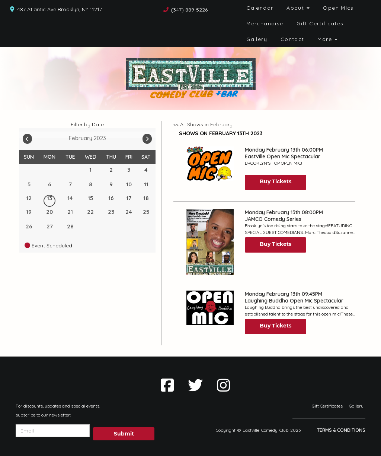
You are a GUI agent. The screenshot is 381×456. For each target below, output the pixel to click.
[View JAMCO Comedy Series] (209, 242)
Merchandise (264, 23)
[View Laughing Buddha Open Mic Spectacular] (209, 308)
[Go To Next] (147, 137)
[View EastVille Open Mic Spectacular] (209, 163)
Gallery (256, 39)
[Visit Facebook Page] (167, 385)
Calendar (259, 7)
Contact (292, 39)
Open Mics (338, 7)
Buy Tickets (275, 181)
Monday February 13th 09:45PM (283, 294)
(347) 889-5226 (189, 9)
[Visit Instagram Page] (223, 385)
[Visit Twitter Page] (195, 385)
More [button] (327, 39)
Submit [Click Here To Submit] (124, 433)
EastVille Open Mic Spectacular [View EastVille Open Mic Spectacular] (282, 156)
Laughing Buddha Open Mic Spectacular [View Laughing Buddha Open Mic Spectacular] (294, 300)
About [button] (298, 7)
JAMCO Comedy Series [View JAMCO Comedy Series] (273, 219)
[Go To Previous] (27, 137)
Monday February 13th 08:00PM (284, 212)
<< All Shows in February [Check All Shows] (203, 124)
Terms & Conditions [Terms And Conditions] (341, 430)
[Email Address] (53, 430)
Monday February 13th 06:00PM (284, 149)
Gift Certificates (320, 23)
